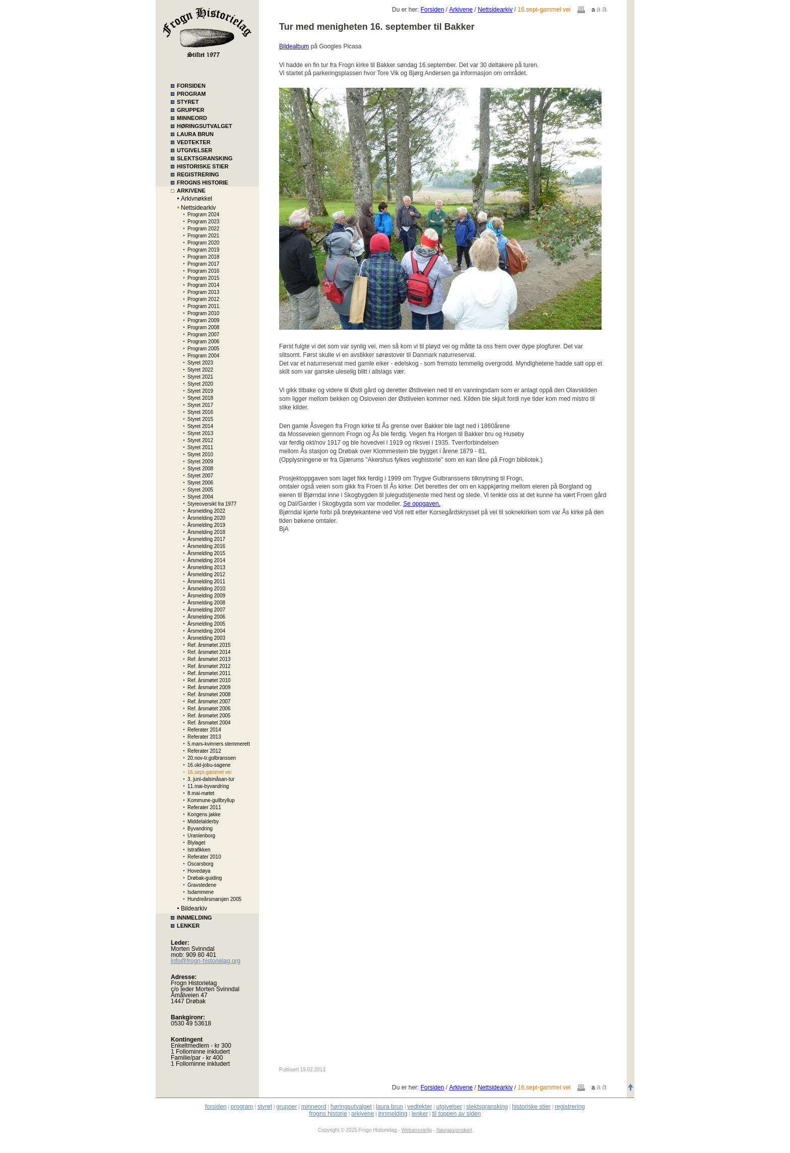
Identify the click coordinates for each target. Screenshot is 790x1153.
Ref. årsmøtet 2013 (209, 659)
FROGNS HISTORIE (202, 182)
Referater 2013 (204, 737)
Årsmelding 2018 (206, 532)
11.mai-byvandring (208, 786)
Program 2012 (203, 299)
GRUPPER (190, 110)
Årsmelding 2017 (206, 539)
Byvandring (200, 828)
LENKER (188, 926)
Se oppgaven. (421, 503)
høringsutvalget (351, 1106)
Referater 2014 (204, 730)
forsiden (216, 1106)
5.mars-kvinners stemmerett (218, 744)
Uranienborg (201, 835)
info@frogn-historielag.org (205, 960)
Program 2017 (203, 264)
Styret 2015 (200, 419)
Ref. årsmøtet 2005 (209, 715)
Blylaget (196, 842)
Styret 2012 (200, 440)
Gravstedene (201, 885)
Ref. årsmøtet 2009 (209, 687)
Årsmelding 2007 (206, 610)
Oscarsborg (200, 864)
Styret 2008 (200, 468)
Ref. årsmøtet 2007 (209, 701)
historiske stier (531, 1106)
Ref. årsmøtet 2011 (209, 673)
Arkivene (461, 9)
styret (264, 1106)
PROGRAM (191, 94)
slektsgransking (487, 1106)
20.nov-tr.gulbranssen (211, 758)
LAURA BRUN (195, 134)
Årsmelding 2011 (206, 581)
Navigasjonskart (454, 1130)
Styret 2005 (200, 490)
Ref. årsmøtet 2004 (209, 722)
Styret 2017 (200, 405)
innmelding (393, 1113)
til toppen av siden (456, 1113)
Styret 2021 (200, 377)
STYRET (188, 102)
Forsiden (432, 9)
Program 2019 (203, 250)
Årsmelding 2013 (206, 567)
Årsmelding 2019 (206, 525)
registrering (570, 1106)
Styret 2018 (200, 398)
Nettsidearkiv (198, 207)
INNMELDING (194, 918)
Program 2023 (203, 221)
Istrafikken (199, 850)
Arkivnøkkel (196, 198)
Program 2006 (203, 341)
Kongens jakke (204, 814)
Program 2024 (203, 214)
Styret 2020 (200, 384)
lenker (420, 1113)
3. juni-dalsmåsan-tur (210, 779)
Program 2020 (203, 243)
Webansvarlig (417, 1130)
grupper (286, 1106)
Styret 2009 (200, 461)
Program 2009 (203, 320)
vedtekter (419, 1106)
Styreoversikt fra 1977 (211, 504)
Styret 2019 (200, 391)
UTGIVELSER (194, 150)
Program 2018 (203, 257)
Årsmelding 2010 (206, 588)
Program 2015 (203, 278)
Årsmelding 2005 (206, 624)
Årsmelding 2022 (206, 511)
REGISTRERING (198, 174)
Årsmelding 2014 (206, 560)
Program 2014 (203, 285)
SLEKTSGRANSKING (205, 158)
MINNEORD (192, 118)
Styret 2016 (200, 412)
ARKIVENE (191, 191)
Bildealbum (294, 46)
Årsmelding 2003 (206, 638)
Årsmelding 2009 (206, 595)
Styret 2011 (200, 447)
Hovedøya (199, 871)
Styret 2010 (200, 454)
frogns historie (328, 1113)
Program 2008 (203, 327)
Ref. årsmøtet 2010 (209, 680)
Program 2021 (203, 235)
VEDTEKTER (194, 142)
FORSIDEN (191, 86)
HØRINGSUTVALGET (204, 126)
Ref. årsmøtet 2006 (209, 708)
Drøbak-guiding (204, 878)
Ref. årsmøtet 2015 (209, 645)
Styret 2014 (200, 426)
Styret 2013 (200, 433)
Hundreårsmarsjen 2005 (214, 899)
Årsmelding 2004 (206, 631)
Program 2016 (203, 271)
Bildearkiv (194, 908)
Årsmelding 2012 (206, 574)
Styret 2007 (200, 475)
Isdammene (200, 892)
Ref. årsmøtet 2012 (209, 666)
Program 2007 (203, 334)
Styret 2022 (200, 370)
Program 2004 (203, 355)
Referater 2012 (204, 751)
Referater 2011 (204, 807)
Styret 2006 (200, 483)
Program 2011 (203, 306)
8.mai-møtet (200, 793)
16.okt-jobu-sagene (209, 765)
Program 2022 (203, 228)
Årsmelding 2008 (206, 602)
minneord (313, 1106)
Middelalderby (203, 821)
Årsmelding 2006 (206, 617)
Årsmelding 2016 (206, 546)
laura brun (389, 1106)
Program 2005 (203, 348)
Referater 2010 (204, 857)
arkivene (362, 1113)
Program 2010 (203, 313)
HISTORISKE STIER (202, 166)
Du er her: (406, 9)
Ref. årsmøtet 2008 (209, 694)
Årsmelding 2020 (206, 518)
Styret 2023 (200, 363)
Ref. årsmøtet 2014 (209, 652)
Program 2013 (203, 292)
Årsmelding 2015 (206, 553)
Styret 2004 (200, 497)
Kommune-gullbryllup (211, 800)
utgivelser (449, 1106)
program (242, 1106)
